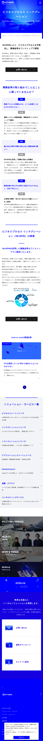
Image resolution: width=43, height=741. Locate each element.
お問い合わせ (25, 70)
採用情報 (4, 721)
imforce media (6, 708)
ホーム (4, 35)
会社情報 (4, 717)
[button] (18, 387)
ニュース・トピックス (8, 714)
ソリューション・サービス (14, 35)
